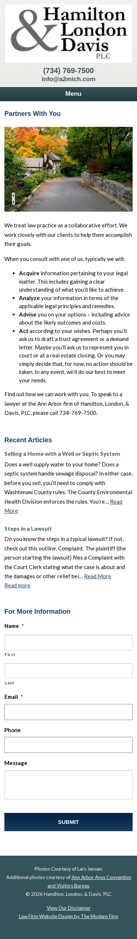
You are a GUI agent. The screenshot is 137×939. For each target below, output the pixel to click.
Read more (17, 585)
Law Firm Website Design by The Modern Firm (68, 916)
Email (13, 696)
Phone (12, 730)
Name (14, 625)
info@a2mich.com (69, 79)
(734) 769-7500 (68, 71)
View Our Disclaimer (69, 908)
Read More (97, 576)
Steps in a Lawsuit (28, 528)
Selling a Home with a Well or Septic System (62, 453)
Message (15, 763)
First (10, 654)
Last (9, 682)
